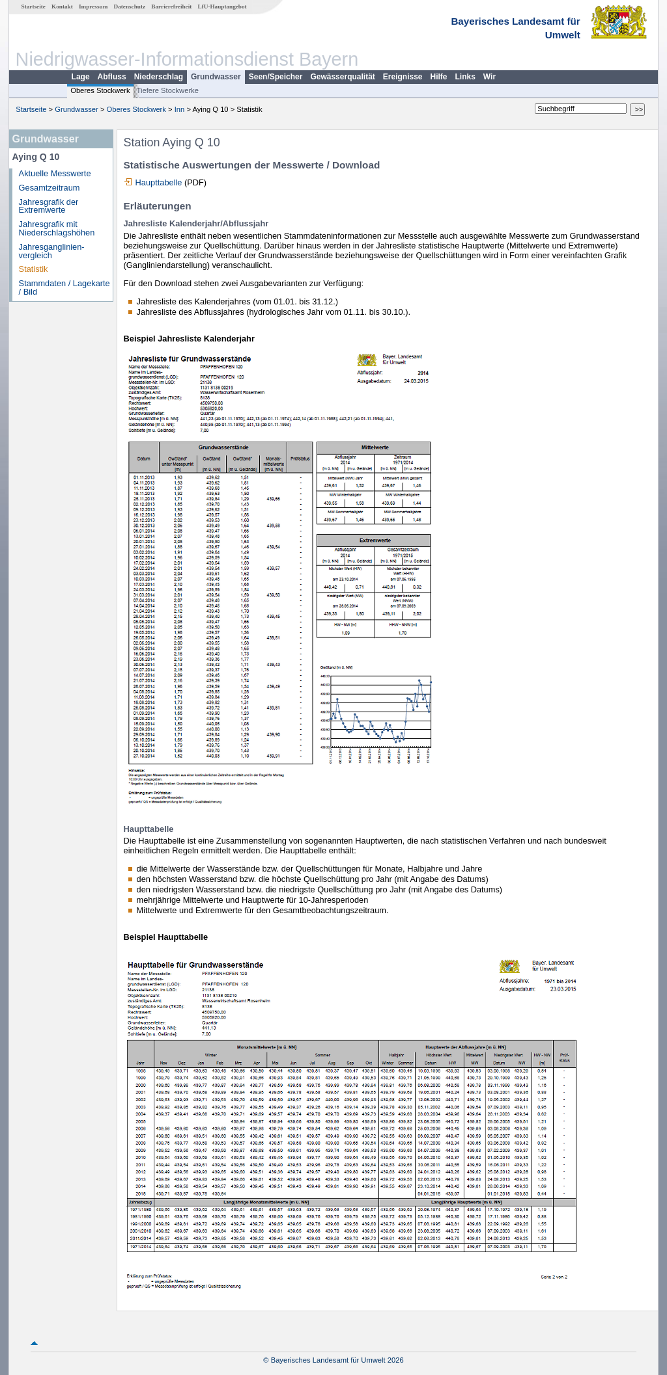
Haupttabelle (158, 182)
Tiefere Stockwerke (168, 90)
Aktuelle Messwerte (55, 173)
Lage (81, 76)
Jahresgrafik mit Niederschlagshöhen (57, 228)
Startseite (33, 6)
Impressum (93, 6)
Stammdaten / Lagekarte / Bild (64, 287)
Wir (489, 76)
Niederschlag (158, 76)
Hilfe (439, 76)
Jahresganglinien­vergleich (52, 251)
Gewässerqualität (342, 76)
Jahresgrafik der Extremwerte (49, 206)
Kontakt (62, 6)
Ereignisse (403, 76)
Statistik (33, 269)
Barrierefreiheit (171, 6)
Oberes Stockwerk (100, 90)
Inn (180, 109)
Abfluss (112, 76)
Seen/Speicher (276, 76)
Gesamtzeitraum (49, 188)
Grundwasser (216, 76)
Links (465, 76)
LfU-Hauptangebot (221, 6)
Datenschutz (130, 6)
